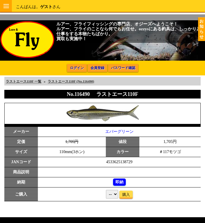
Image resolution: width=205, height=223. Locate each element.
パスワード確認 (123, 68)
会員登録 (97, 68)
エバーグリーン (119, 131)
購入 (126, 194)
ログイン (77, 68)
